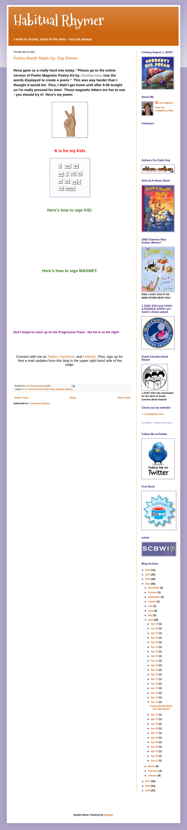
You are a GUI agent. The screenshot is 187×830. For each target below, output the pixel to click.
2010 (148, 786)
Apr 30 (155, 623)
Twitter (52, 356)
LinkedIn (89, 356)
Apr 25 (155, 642)
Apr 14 (155, 692)
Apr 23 (155, 651)
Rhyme (69, 389)
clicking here (90, 75)
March (151, 766)
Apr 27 (155, 633)
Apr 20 (155, 665)
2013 (148, 579)
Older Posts (124, 397)
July (150, 606)
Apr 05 (155, 742)
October (153, 592)
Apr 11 (155, 714)
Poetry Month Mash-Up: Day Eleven (45, 58)
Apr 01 (155, 760)
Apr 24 (155, 647)
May (150, 615)
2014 (148, 574)
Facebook (66, 356)
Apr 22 (155, 656)
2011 (148, 781)
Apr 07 (155, 733)
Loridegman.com (154, 414)
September (154, 597)
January (153, 775)
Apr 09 (155, 723)
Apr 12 (155, 702)
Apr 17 (155, 679)
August (152, 601)
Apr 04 (155, 746)
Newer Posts (21, 397)
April (151, 619)
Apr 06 (155, 737)
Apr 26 (155, 637)
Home (73, 397)
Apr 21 (155, 660)
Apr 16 (155, 683)
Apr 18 (155, 674)
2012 (148, 583)
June (151, 610)
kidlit (46, 389)
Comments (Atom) (39, 403)
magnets (60, 389)
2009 (148, 790)
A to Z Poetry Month (33, 389)
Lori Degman (166, 102)
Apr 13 (155, 697)
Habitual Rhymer (58, 20)
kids (52, 389)
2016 (148, 570)
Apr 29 (155, 628)
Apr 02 (155, 756)
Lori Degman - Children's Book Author (157, 423)
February (153, 771)
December (154, 587)
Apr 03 (155, 751)
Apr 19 (155, 669)
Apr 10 (155, 719)
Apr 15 (155, 688)
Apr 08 (155, 728)
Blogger (108, 815)
